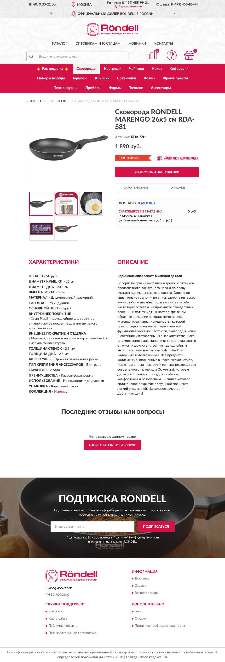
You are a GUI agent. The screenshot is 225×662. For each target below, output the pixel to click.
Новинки (137, 43)
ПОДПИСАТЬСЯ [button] (156, 526)
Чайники (136, 69)
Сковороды (86, 69)
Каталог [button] (59, 43)
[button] (128, 6)
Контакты (163, 43)
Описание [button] (178, 187)
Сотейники (126, 78)
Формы (115, 88)
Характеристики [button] (136, 187)
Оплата (140, 586)
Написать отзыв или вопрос (112, 445)
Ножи (157, 69)
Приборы (93, 88)
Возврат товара (147, 593)
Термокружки (66, 88)
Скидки (140, 618)
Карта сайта (57, 618)
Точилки (136, 88)
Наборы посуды (51, 78)
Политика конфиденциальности (160, 625)
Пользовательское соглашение (72, 633)
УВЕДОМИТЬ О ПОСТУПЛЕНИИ (156, 172)
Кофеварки (179, 69)
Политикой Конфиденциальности (136, 537)
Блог (138, 611)
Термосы (79, 78)
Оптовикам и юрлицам (98, 43)
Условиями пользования (107, 541)
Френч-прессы (175, 78)
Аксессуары (161, 88)
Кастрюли (112, 69)
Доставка (142, 578)
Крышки (102, 78)
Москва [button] (148, 203)
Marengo (60, 391)
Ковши (150, 78)
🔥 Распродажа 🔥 (52, 69)
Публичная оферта (62, 625)
